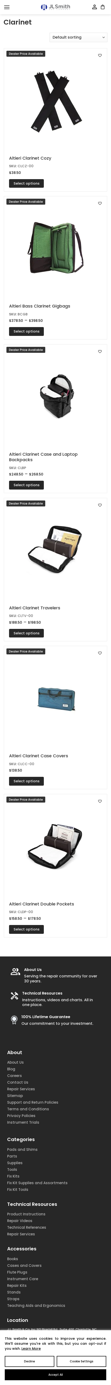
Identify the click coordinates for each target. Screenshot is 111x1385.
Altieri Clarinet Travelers (34, 608)
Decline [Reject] (29, 1361)
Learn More (31, 1348)
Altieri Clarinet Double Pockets (41, 904)
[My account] (94, 7)
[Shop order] (78, 37)
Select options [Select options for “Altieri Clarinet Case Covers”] (27, 781)
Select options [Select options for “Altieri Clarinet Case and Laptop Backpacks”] (27, 485)
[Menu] (7, 7)
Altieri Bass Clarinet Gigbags (39, 306)
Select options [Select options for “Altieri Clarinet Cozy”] (27, 183)
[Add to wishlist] (100, 55)
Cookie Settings (81, 1361)
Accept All (55, 1375)
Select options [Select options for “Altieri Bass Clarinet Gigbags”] (27, 331)
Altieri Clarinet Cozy (30, 158)
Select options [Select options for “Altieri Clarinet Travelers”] (27, 633)
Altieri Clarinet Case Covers (38, 755)
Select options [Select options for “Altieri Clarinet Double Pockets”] (27, 929)
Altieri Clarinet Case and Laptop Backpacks (43, 457)
